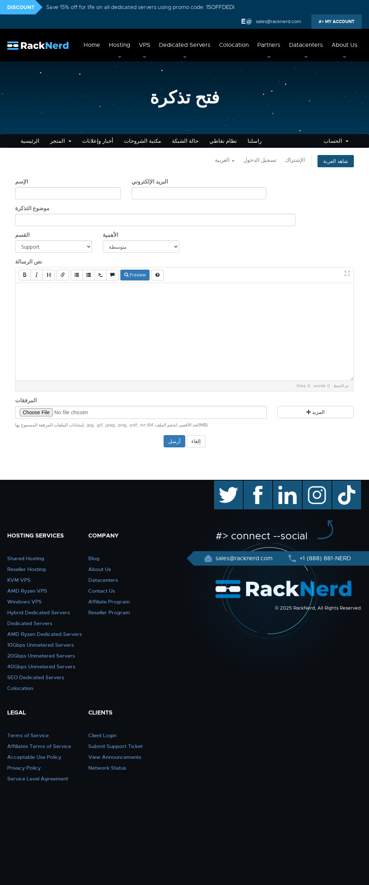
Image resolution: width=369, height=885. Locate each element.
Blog (93, 558)
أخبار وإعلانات (97, 141)
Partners (268, 45)
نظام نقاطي (223, 141)
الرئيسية (30, 141)
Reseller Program (109, 612)
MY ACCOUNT (339, 22)
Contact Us (101, 591)
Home (92, 45)
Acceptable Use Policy (34, 757)
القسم (22, 235)
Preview (135, 275)
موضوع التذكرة (32, 208)
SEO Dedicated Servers (35, 677)
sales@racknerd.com (277, 21)
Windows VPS (24, 601)
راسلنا (255, 141)
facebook (257, 484)
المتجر (60, 141)
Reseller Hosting (26, 569)
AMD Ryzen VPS (27, 591)
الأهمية (110, 235)
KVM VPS (19, 580)
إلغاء (196, 441)
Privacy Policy (24, 768)
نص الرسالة (28, 261)
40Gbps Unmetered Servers (41, 666)
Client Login (102, 735)
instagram (316, 484)
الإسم (21, 181)
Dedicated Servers (184, 45)
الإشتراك (295, 160)
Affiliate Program (109, 601)
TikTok (341, 484)
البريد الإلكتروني (150, 181)
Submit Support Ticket (115, 746)
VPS (144, 45)
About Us (344, 45)
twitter (223, 484)
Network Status (107, 768)
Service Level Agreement (37, 778)
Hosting (119, 45)
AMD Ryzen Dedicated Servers (44, 634)
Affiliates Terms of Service (39, 746)
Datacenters (306, 45)
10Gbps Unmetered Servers (40, 645)
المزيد (315, 411)
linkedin (283, 484)
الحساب (336, 141)
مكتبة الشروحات (142, 141)
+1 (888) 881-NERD (324, 558)
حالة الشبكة (185, 141)
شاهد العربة (335, 161)
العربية (225, 160)
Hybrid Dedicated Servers (38, 612)
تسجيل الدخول (259, 160)
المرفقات (26, 400)
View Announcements (114, 757)
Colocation (234, 45)
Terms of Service (28, 735)
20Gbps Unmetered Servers (41, 655)
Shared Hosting (25, 558)
